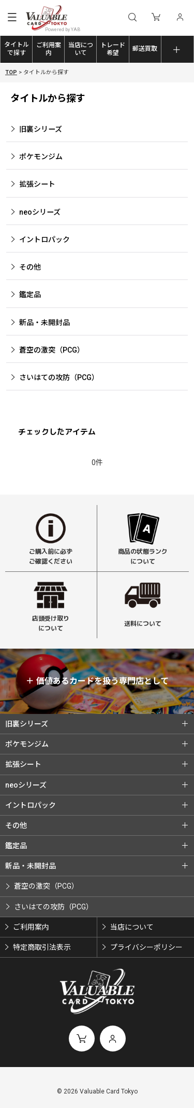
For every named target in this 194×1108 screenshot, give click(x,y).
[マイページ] (179, 17)
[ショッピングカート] (155, 17)
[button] (12, 18)
